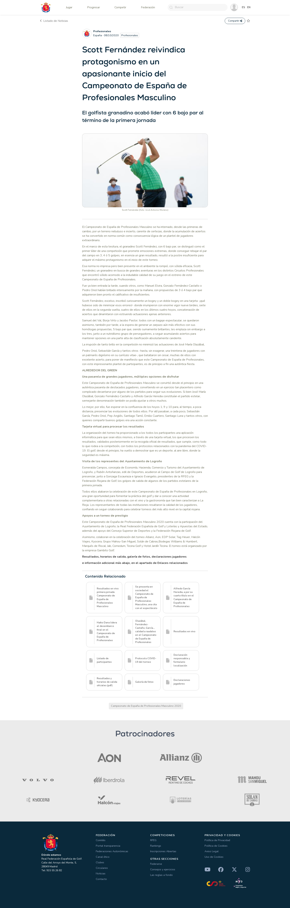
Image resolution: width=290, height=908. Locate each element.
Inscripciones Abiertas (163, 851)
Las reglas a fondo (161, 875)
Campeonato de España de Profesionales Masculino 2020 (146, 706)
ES (243, 7)
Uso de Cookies (214, 857)
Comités (100, 840)
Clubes (100, 862)
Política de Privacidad (217, 840)
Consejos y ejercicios (162, 869)
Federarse (156, 864)
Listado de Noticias (54, 21)
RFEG (153, 840)
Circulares (102, 868)
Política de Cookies (216, 846)
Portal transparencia (108, 846)
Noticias (100, 873)
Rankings (155, 846)
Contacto (101, 879)
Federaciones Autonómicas (112, 851)
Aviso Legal (212, 851)
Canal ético (102, 857)
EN (248, 7)
